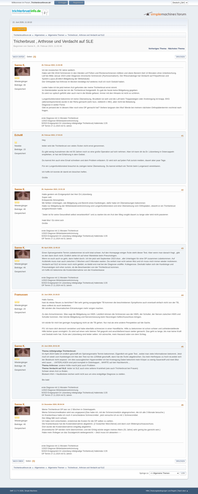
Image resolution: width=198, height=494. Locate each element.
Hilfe (147, 491)
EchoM (19, 135)
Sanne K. (20, 65)
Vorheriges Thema (157, 48)
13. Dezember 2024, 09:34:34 (53, 404)
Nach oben (18, 461)
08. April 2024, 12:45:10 (51, 248)
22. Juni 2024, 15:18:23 (51, 294)
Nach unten (18, 57)
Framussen (21, 294)
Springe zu (143, 473)
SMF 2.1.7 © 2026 (17, 491)
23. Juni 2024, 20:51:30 (51, 346)
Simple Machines (30, 491)
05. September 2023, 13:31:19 (53, 189)
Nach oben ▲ (183, 491)
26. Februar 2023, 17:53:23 (52, 135)
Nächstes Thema (176, 48)
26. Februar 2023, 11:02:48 (52, 65)
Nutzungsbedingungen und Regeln (163, 491)
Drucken (180, 57)
